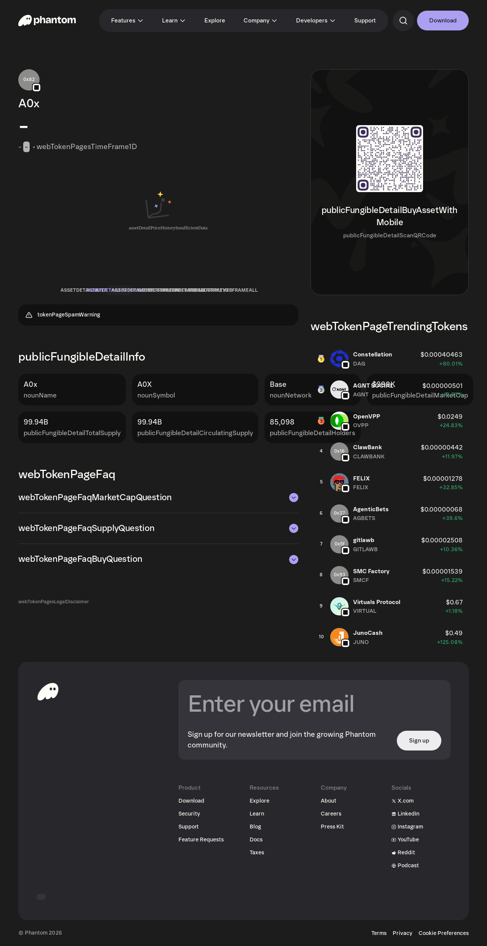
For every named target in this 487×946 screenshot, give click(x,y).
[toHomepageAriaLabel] (48, 691)
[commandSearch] (403, 20)
